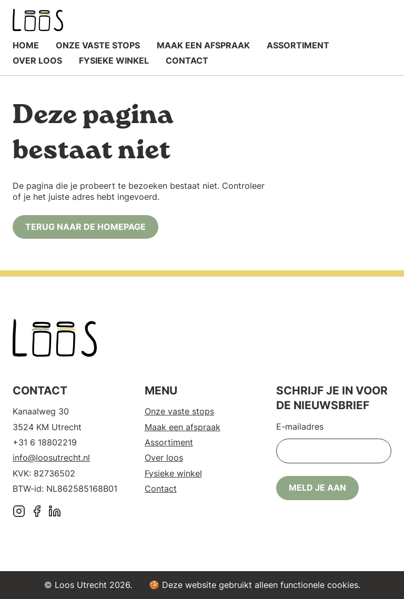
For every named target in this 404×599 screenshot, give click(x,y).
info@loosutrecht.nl (51, 457)
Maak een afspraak (203, 45)
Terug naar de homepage (85, 226)
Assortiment (298, 45)
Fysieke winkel (114, 60)
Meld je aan (317, 487)
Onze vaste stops (98, 45)
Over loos (37, 60)
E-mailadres (300, 426)
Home (26, 45)
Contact (187, 60)
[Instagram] (19, 512)
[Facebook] (37, 512)
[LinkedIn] (54, 512)
